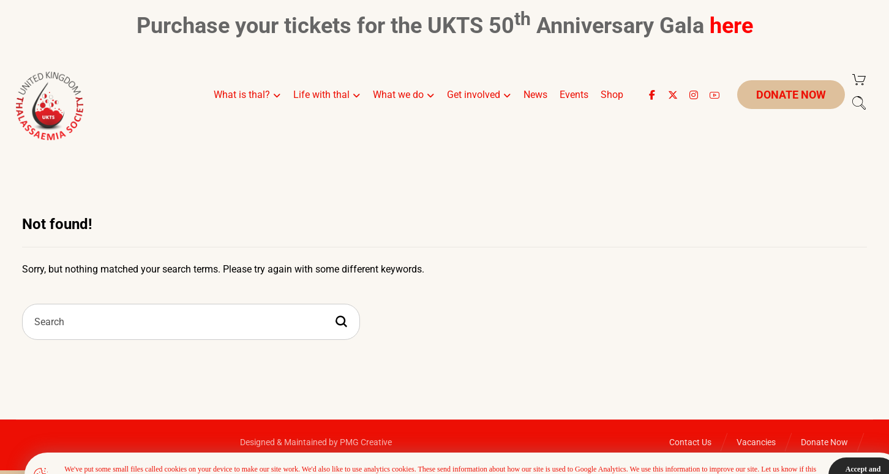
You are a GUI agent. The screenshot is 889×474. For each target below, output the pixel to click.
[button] (652, 95)
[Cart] (859, 79)
